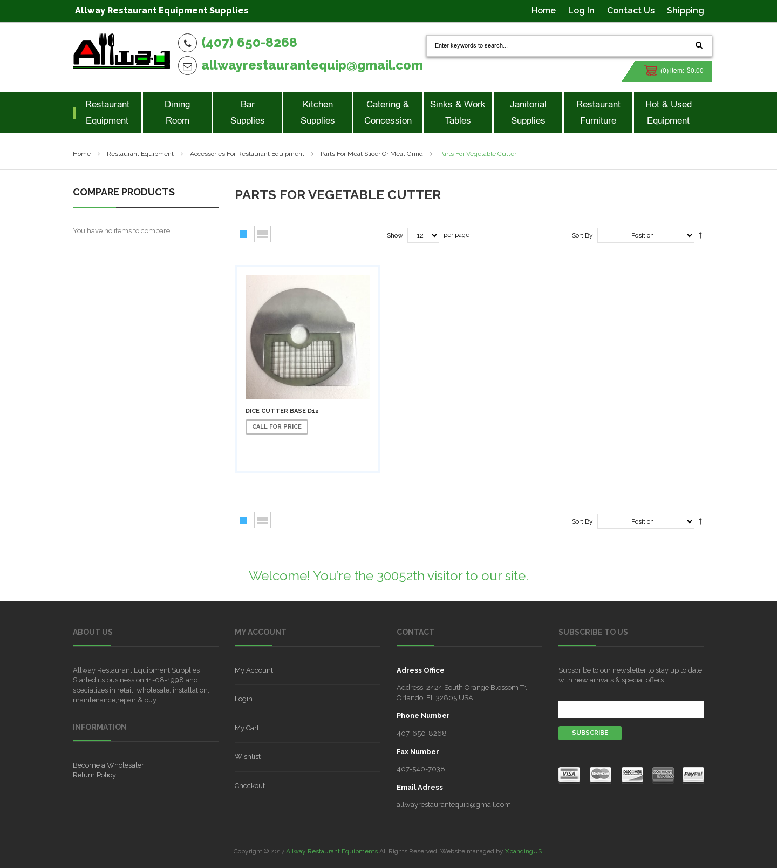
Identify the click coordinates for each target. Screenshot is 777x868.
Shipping (685, 10)
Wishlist (248, 756)
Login (244, 699)
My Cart (247, 728)
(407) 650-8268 (249, 42)
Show (395, 235)
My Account (254, 670)
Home (543, 10)
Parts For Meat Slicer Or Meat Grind (372, 154)
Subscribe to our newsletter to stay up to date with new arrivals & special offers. (630, 675)
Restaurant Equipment (140, 154)
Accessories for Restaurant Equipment (247, 154)
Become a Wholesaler (108, 765)
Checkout (250, 786)
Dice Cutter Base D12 (282, 411)
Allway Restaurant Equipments (332, 851)
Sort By (582, 235)
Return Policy (94, 775)
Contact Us (631, 10)
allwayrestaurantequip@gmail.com (312, 65)
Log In (581, 10)
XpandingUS (523, 851)
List (262, 234)
